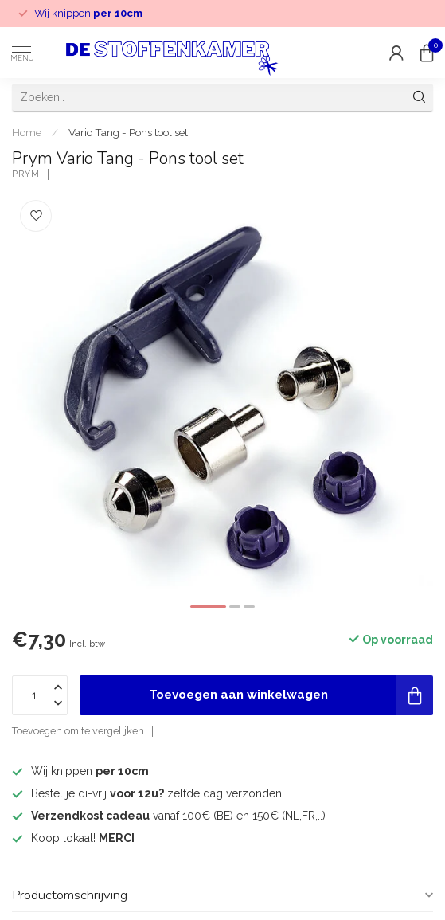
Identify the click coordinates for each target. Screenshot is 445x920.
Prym (26, 174)
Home (26, 132)
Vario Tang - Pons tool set (128, 132)
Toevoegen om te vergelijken (78, 731)
